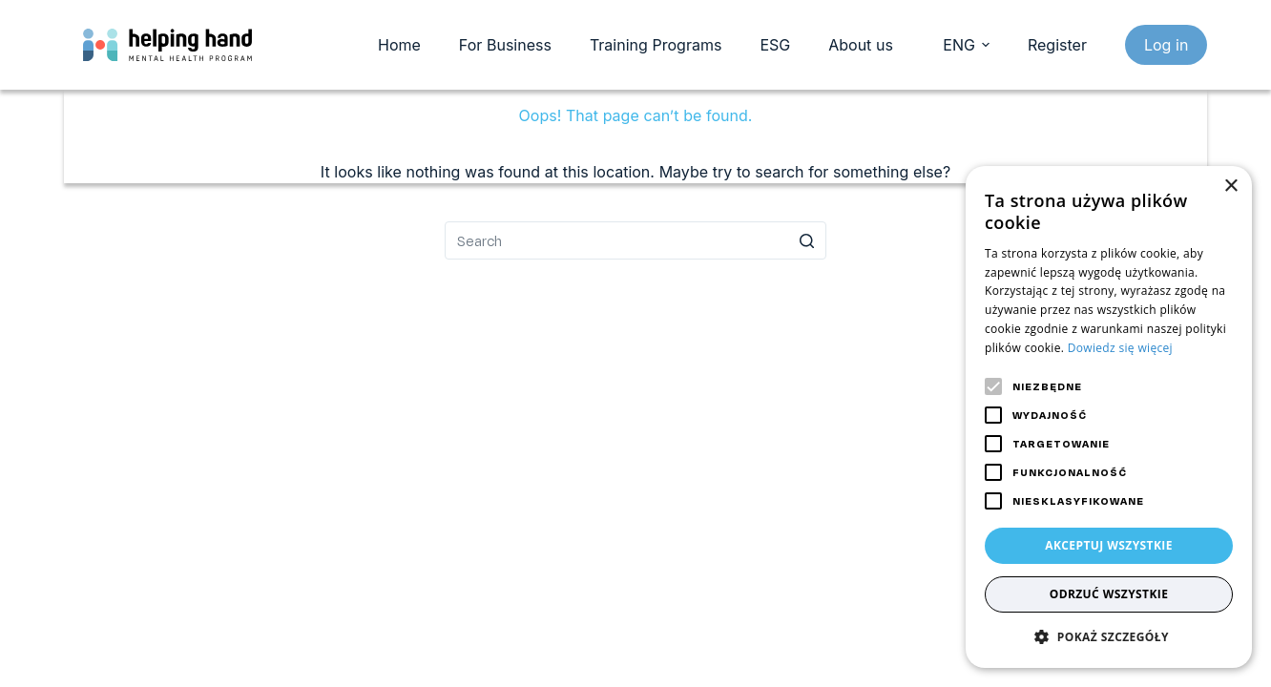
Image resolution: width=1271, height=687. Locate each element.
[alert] (1109, 417)
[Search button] (807, 240)
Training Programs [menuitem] (655, 44)
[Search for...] (635, 240)
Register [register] (1057, 44)
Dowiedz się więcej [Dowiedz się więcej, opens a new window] (1120, 348)
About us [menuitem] (860, 44)
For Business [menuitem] (505, 44)
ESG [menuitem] (775, 44)
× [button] (1230, 186)
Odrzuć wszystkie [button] (1109, 594)
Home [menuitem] (399, 44)
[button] (1109, 637)
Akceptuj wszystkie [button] (1109, 545)
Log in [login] (1166, 44)
